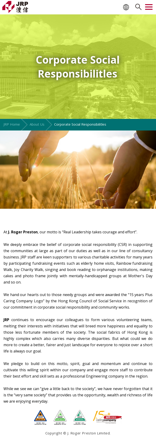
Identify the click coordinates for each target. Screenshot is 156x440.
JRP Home (11, 124)
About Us (37, 124)
